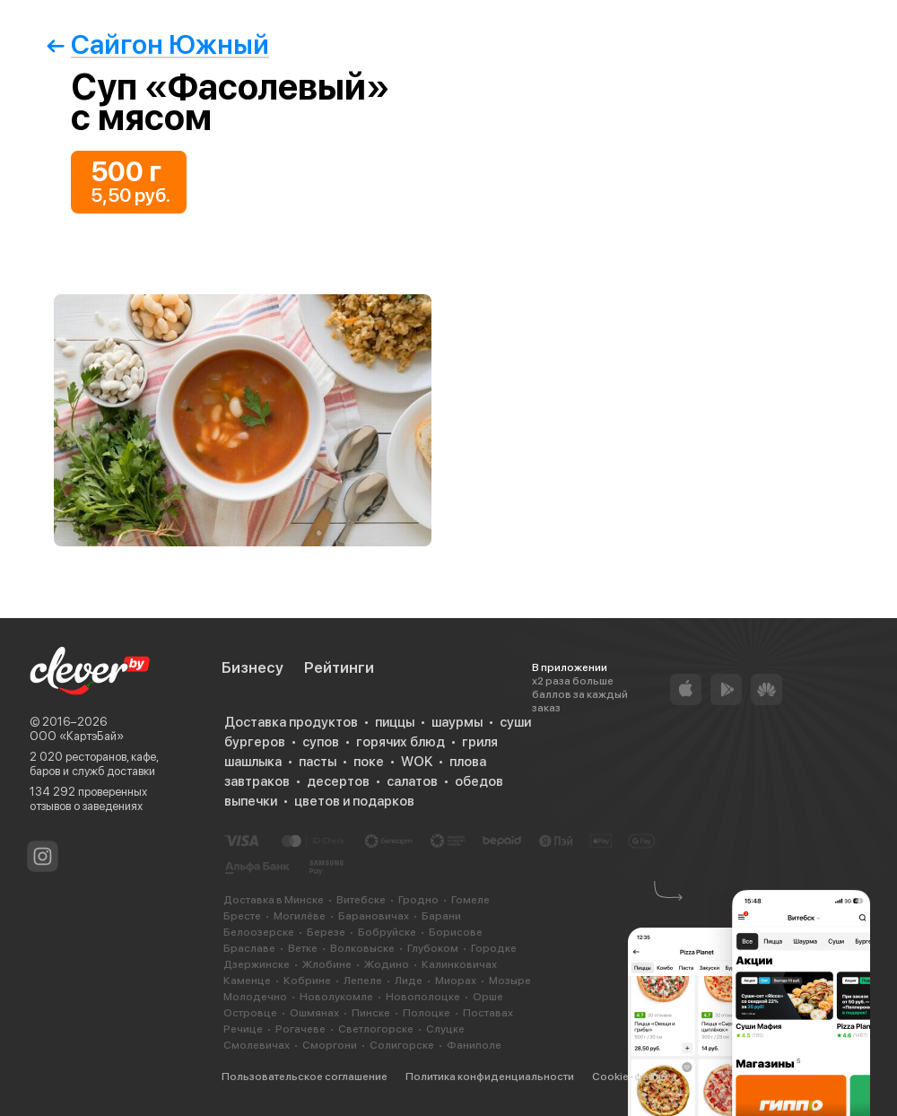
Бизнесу (252, 667)
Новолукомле (336, 996)
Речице (243, 1029)
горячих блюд (400, 742)
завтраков (257, 781)
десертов (338, 781)
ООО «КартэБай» (77, 736)
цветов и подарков (354, 801)
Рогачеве (300, 1029)
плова (467, 762)
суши (515, 722)
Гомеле (470, 900)
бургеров (254, 742)
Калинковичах (459, 964)
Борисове (456, 932)
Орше (488, 996)
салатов (412, 781)
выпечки (250, 801)
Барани (441, 916)
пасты (317, 762)
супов (320, 742)
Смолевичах (256, 1045)
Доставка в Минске (273, 900)
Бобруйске (387, 932)
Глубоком (432, 948)
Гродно (418, 900)
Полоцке (426, 1013)
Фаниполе (474, 1045)
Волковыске (362, 948)
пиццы (394, 722)
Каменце (247, 980)
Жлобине (327, 964)
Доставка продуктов (291, 722)
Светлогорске (376, 1029)
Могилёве (300, 916)
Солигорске (402, 1045)
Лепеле (363, 980)
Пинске (371, 1013)
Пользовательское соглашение (305, 1076)
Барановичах (373, 916)
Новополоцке (423, 996)
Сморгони (329, 1045)
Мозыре (510, 980)
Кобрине (307, 980)
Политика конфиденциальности (489, 1076)
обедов (479, 781)
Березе (326, 932)
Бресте (242, 916)
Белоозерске (258, 932)
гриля (480, 742)
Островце (250, 1013)
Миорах (455, 980)
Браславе (249, 948)
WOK (416, 762)
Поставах (488, 1013)
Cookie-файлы (630, 1076)
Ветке (303, 948)
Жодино (386, 964)
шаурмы (457, 722)
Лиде (408, 980)
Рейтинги (339, 667)
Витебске (361, 900)
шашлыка (253, 762)
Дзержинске (256, 964)
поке (368, 762)
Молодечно (255, 996)
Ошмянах (314, 1013)
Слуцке (445, 1029)
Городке (494, 948)
